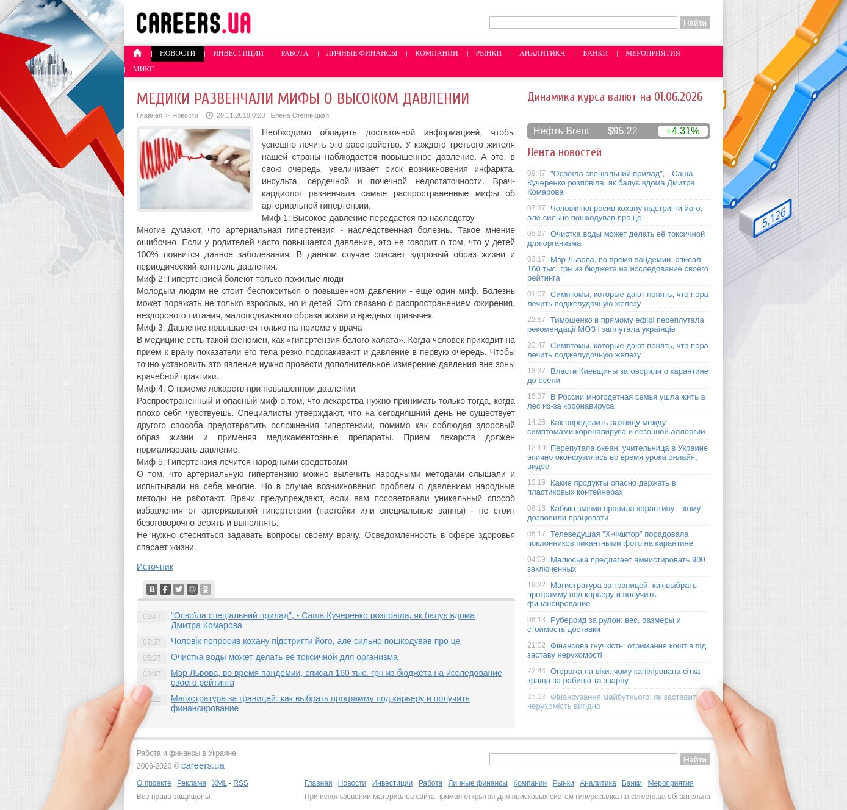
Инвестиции (238, 53)
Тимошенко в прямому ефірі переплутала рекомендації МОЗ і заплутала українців (615, 324)
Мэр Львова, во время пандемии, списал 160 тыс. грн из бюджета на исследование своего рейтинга (617, 268)
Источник (155, 567)
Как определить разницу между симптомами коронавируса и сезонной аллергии (616, 427)
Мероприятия (652, 53)
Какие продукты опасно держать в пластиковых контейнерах (601, 487)
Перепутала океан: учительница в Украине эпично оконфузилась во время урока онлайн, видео (617, 457)
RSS (240, 783)
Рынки (489, 53)
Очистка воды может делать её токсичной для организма (284, 657)
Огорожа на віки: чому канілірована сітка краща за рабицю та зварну (614, 676)
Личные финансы (362, 53)
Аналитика (542, 53)
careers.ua (203, 765)
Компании (436, 53)
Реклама (191, 783)
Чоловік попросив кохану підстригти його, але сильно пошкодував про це (315, 641)
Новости (177, 53)
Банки (595, 53)
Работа (295, 53)
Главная (149, 115)
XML (219, 783)
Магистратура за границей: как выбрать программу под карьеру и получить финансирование (612, 594)
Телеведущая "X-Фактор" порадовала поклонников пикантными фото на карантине (610, 538)
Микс (143, 69)
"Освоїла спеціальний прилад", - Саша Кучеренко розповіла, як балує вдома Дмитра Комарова (611, 182)
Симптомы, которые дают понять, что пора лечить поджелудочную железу (617, 299)
